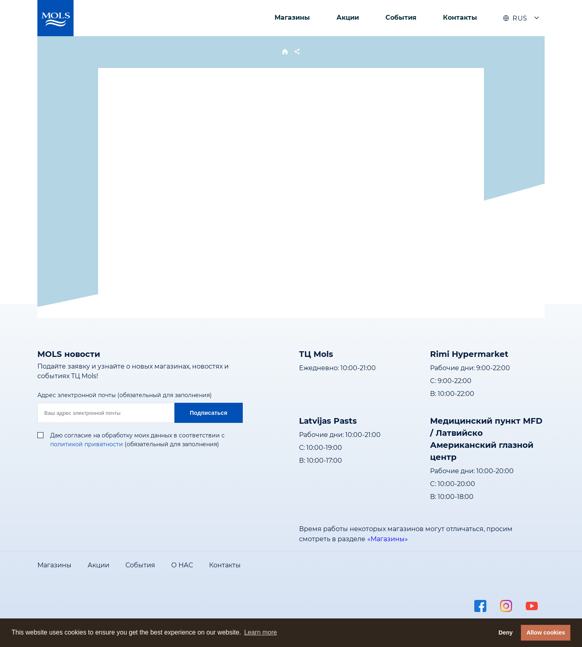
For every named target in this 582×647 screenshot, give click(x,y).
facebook (480, 606)
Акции (347, 17)
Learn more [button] (260, 632)
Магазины (292, 17)
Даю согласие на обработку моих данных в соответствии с (137, 435)
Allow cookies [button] (546, 632)
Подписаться (208, 413)
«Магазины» (387, 539)
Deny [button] (505, 632)
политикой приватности (86, 444)
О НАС (182, 565)
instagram (506, 606)
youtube (532, 606)
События (400, 17)
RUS (515, 18)
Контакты (460, 17)
